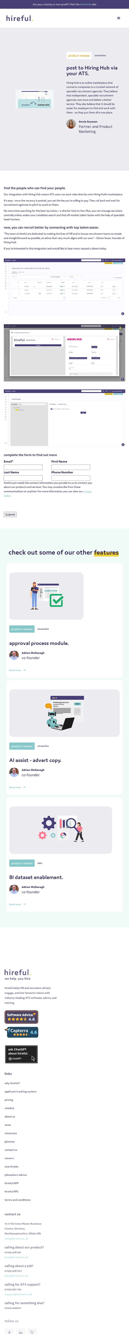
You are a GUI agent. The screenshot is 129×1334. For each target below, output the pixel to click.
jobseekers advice (16, 1184)
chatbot (9, 1117)
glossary (10, 1151)
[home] (20, 18)
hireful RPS (11, 1201)
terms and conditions (18, 1209)
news (8, 1134)
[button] (118, 18)
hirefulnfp (86, 4)
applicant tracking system (21, 1101)
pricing (9, 1109)
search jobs (11, 1176)
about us (10, 1126)
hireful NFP (11, 1192)
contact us (11, 1159)
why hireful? (12, 1092)
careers (9, 1167)
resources (11, 1142)
